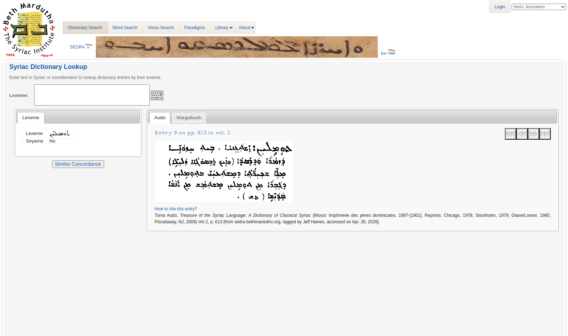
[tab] (30, 117)
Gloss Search (161, 27)
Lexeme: (19, 95)
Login (499, 6)
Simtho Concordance (78, 164)
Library (222, 27)
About (244, 27)
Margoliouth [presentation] (189, 117)
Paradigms (194, 27)
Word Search (125, 27)
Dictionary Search (85, 27)
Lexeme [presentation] (30, 117)
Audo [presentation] (159, 117)
